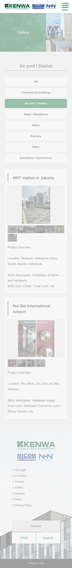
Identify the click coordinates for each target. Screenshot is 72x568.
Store (36, 125)
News (18, 499)
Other (36, 147)
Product (19, 481)
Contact (36, 526)
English (48, 537)
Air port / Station (36, 103)
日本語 (24, 537)
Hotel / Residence (36, 114)
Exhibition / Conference (36, 158)
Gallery (19, 487)
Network (20, 493)
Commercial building (36, 92)
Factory (36, 136)
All (36, 81)
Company (20, 475)
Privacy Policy (23, 505)
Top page (20, 469)
